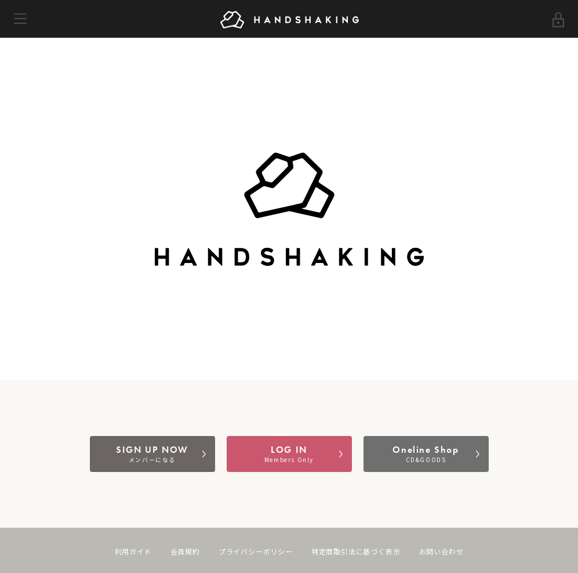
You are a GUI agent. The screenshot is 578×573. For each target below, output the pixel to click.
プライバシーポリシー (256, 552)
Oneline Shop (426, 454)
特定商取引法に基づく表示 (356, 552)
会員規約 (185, 552)
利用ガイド (133, 552)
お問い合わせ (441, 552)
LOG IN (289, 454)
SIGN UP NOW (152, 454)
